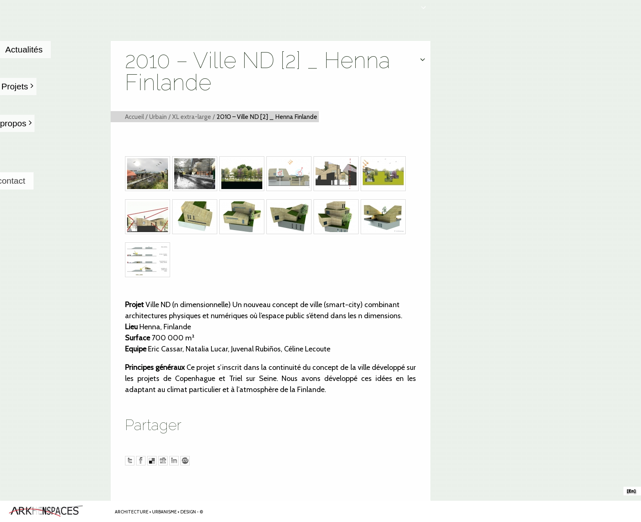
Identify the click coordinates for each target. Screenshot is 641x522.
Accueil (134, 117)
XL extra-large (191, 117)
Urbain (158, 117)
